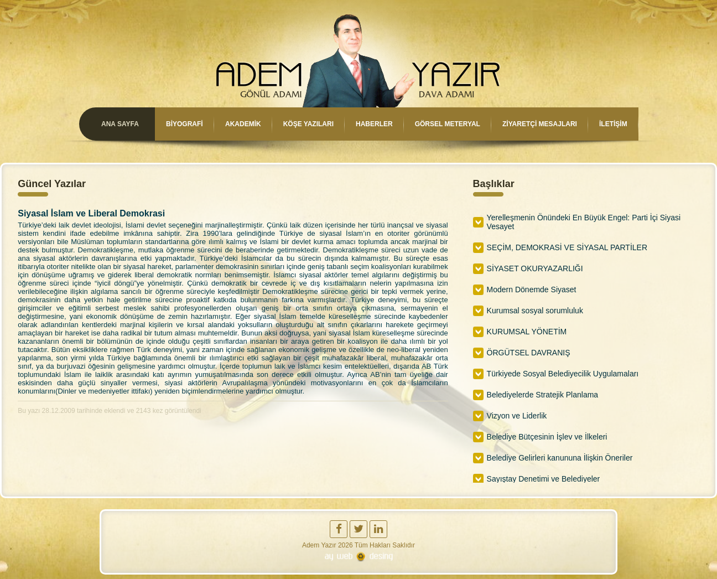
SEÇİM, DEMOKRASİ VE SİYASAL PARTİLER (567, 247)
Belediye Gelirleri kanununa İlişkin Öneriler (560, 457)
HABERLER (374, 124)
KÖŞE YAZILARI (308, 124)
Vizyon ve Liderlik (517, 415)
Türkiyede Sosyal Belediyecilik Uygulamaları (563, 373)
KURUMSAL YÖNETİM (527, 331)
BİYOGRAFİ (183, 124)
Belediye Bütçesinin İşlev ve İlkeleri (547, 436)
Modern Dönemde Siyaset (531, 289)
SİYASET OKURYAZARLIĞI (535, 268)
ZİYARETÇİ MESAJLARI (539, 124)
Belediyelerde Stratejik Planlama (543, 394)
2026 (345, 545)
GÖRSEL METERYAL (447, 124)
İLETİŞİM (613, 124)
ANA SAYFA (119, 124)
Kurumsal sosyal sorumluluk (535, 310)
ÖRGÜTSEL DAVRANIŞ (528, 352)
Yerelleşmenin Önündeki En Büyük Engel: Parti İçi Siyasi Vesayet (583, 222)
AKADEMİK (243, 124)
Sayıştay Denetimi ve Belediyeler (543, 478)
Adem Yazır (319, 545)
